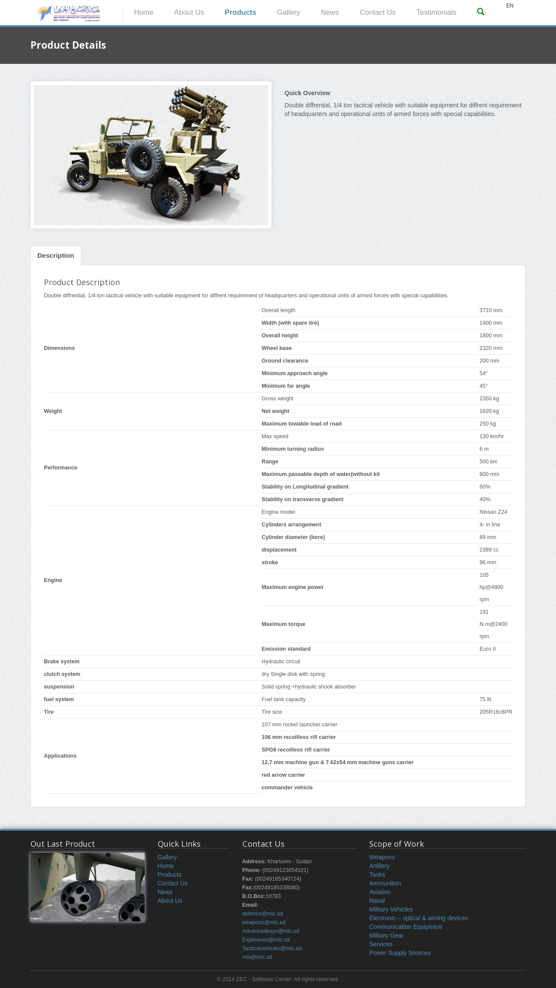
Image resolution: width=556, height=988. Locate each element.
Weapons (382, 857)
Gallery (288, 12)
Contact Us (378, 12)
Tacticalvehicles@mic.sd (272, 948)
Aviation (380, 891)
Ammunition (385, 883)
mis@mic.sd (257, 957)
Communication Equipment (405, 926)
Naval (377, 900)
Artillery (379, 865)
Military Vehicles (391, 909)
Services (381, 944)
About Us (189, 12)
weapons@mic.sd (264, 922)
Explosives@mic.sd (266, 940)
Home (144, 12)
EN (509, 6)
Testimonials (437, 12)
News (330, 12)
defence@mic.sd (262, 914)
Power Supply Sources (400, 952)
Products (240, 12)
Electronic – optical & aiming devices (418, 918)
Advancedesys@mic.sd (270, 931)
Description (55, 255)
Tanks (377, 874)
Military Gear (386, 935)
